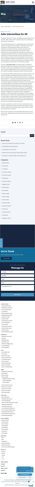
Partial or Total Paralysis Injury (7, 343)
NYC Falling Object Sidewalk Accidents (10, 146)
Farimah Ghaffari (5, 425)
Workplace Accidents (6, 218)
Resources (3, 435)
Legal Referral (4, 441)
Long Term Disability (5, 345)
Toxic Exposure (5, 311)
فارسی (3, 458)
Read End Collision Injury (6, 363)
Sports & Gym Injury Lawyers (7, 385)
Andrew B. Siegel (5, 421)
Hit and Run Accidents (6, 175)
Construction (4, 304)
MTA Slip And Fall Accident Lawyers (8, 413)
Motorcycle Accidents (6, 181)
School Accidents (5, 199)
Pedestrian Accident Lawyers (7, 371)
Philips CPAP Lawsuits (6, 445)
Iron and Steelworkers (6, 322)
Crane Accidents (5, 324)
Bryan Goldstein (5, 427)
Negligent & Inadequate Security (9, 378)
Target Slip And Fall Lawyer (7, 406)
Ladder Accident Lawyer (6, 305)
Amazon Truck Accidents (6, 388)
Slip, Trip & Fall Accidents (6, 309)
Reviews (3, 464)
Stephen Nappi (4, 433)
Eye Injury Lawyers (5, 329)
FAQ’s (3, 437)
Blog (2, 26)
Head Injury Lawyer (5, 341)
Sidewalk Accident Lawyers (7, 398)
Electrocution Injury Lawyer (7, 313)
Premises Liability (5, 193)
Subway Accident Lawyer (6, 357)
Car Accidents (5, 169)
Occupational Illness (5, 347)
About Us (3, 449)
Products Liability (5, 196)
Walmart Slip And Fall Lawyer (7, 404)
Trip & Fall (4, 395)
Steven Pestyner (5, 423)
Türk (3, 457)
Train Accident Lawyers (6, 359)
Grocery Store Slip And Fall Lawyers (8, 409)
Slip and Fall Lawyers (5, 397)
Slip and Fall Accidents (6, 205)
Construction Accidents (6, 172)
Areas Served (4, 461)
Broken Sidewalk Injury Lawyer (7, 331)
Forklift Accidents (5, 318)
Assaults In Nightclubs (7, 380)
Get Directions (6, 258)
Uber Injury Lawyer (5, 361)
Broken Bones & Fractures (7, 336)
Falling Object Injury (5, 340)
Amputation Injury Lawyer (7, 328)
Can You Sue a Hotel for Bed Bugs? (8, 446)
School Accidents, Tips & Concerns (9, 149)
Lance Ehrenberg (5, 429)
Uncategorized (5, 215)
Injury (2, 369)
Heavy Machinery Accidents (7, 320)
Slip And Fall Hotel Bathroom (7, 415)
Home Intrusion (5, 178)
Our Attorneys (5, 418)
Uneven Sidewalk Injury (6, 400)
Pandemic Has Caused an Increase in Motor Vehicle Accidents (14, 152)
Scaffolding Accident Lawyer (7, 307)
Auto (2, 350)
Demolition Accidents (6, 316)
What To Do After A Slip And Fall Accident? (10, 402)
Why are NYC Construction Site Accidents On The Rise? (13, 143)
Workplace (4, 334)
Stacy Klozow (4, 431)
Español (3, 453)
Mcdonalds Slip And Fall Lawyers (8, 411)
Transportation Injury (6, 212)
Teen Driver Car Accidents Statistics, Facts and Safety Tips (14, 155)
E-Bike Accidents (5, 375)
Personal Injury (7, 26)
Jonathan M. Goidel (5, 420)
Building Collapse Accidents (7, 315)
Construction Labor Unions (7, 326)
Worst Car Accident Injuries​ (7, 366)
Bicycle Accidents (5, 162)
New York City (6, 480)
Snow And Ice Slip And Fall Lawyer (8, 408)
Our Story (3, 451)
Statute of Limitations (6, 443)
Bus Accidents (5, 165)
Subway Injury (5, 208)
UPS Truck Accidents (6, 392)
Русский (3, 455)
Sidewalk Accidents (6, 202)
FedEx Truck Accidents (6, 390)
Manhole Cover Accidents (6, 386)
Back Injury (4, 338)
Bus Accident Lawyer (6, 352)
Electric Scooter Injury (6, 365)
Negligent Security (6, 184)
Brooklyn (11, 480)
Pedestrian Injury (5, 187)
